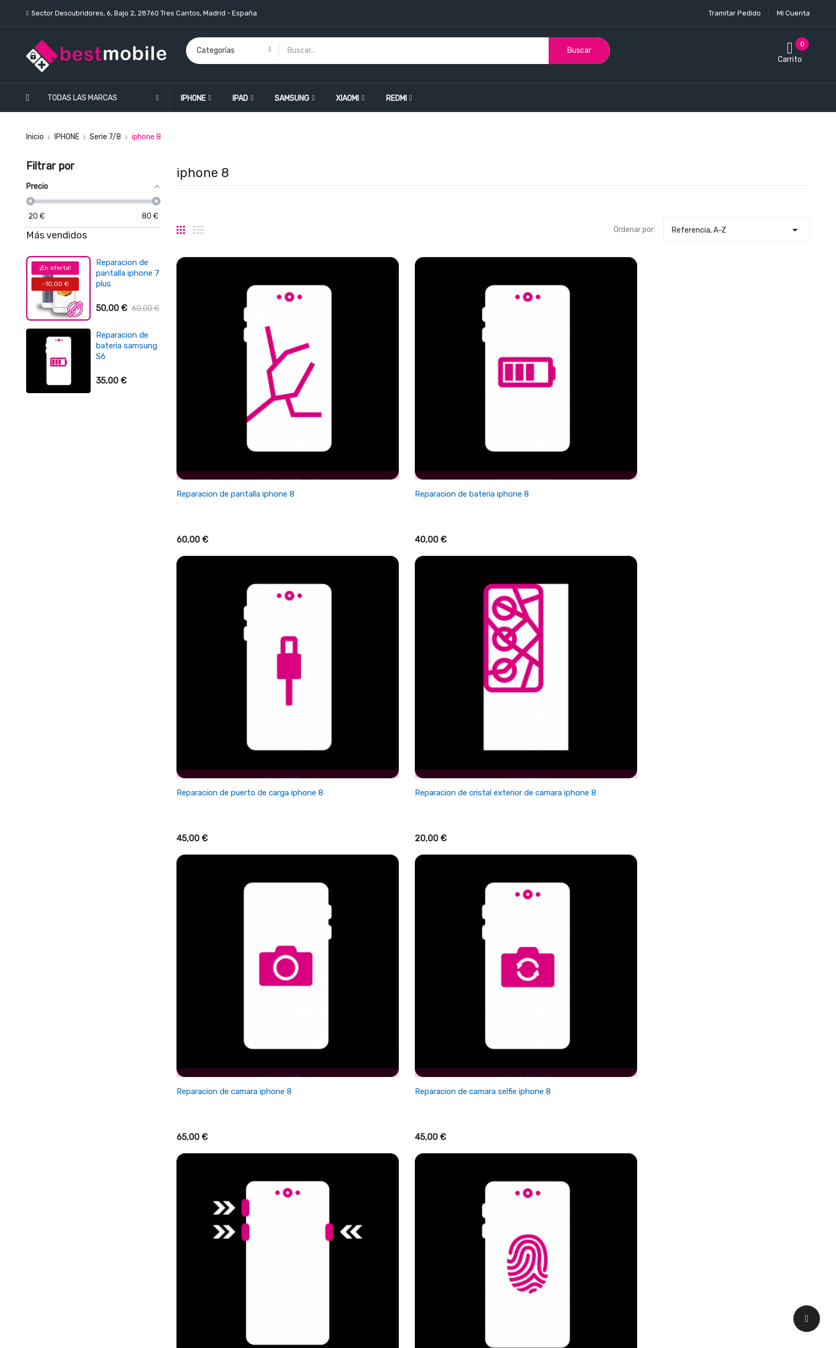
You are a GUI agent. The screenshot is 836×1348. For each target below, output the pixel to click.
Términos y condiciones (466, 1098)
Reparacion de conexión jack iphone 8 (408, 870)
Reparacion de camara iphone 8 (234, 644)
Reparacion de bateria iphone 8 (396, 417)
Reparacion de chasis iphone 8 (232, 870)
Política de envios (456, 1060)
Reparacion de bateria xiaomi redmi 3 (122, 345)
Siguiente (787, 947)
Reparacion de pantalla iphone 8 (235, 417)
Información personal (662, 1060)
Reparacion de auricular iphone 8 (560, 870)
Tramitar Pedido (735, 13)
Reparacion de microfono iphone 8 (726, 870)
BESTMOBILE (112, 1328)
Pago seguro (447, 1191)
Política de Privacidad (463, 1172)
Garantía (441, 1135)
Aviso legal (444, 1154)
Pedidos (639, 1079)
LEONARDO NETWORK (217, 1328)
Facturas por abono (659, 1098)
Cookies (439, 1210)
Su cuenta (645, 1039)
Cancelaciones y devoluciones (477, 1079)
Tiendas (439, 1247)
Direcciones (646, 1116)
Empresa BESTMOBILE (463, 1116)
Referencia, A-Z (736, 227)
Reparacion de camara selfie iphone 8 (407, 644)
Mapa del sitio (449, 1228)
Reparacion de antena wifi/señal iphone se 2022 (127, 418)
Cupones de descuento (665, 1135)
